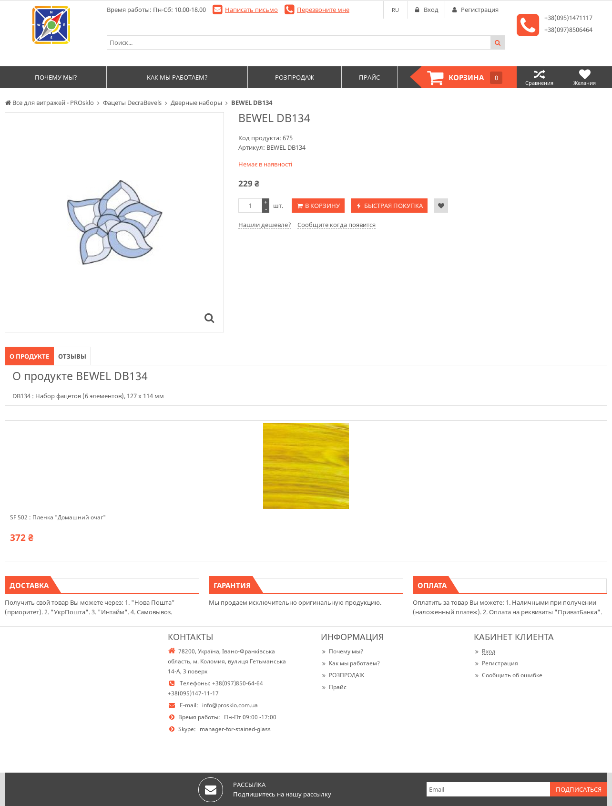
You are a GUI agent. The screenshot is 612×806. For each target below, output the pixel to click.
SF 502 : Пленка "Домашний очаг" (58, 517)
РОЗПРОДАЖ (342, 675)
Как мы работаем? (350, 663)
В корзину (322, 205)
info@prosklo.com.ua (230, 705)
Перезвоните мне (323, 9)
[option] (114, 222)
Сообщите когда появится (336, 224)
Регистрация (496, 663)
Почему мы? (342, 651)
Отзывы (72, 356)
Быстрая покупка (393, 205)
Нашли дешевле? (264, 224)
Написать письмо (251, 9)
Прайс (334, 687)
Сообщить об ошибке (508, 675)
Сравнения (539, 77)
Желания (584, 77)
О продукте (29, 356)
